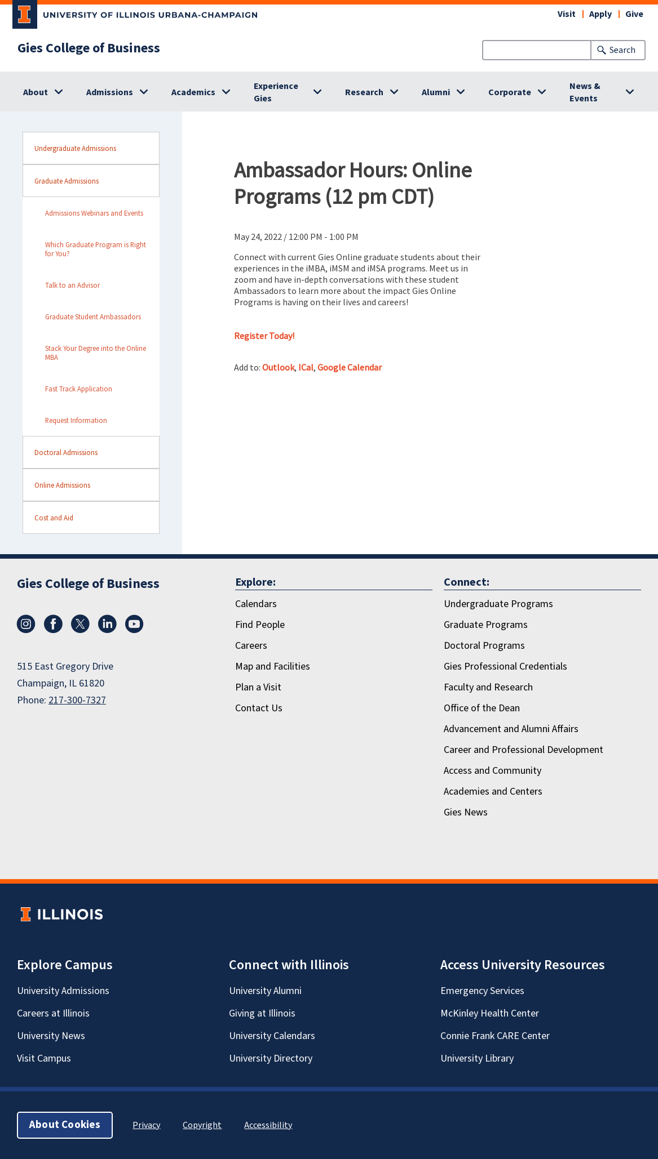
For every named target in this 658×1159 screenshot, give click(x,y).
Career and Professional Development (523, 750)
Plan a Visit (258, 687)
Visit (567, 14)
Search (622, 50)
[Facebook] (53, 630)
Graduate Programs (486, 625)
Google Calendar (349, 367)
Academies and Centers (493, 791)
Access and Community (492, 771)
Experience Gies (276, 92)
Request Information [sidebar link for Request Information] (76, 420)
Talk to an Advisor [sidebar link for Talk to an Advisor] (72, 284)
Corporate (509, 92)
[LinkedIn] (107, 630)
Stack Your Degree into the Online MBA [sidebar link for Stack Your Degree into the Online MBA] (95, 353)
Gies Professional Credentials (505, 666)
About (35, 92)
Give (634, 14)
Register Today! (264, 335)
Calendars (256, 604)
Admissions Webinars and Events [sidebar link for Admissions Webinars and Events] (94, 212)
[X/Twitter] (80, 630)
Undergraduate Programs (498, 604)
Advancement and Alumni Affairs (511, 729)
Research (364, 92)
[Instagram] (26, 630)
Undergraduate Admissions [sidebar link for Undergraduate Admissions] (75, 148)
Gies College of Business (88, 48)
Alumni (436, 92)
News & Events (584, 92)
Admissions (109, 92)
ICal (305, 367)
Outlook (278, 367)
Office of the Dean (482, 708)
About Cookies (64, 1125)
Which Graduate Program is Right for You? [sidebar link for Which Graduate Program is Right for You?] (95, 249)
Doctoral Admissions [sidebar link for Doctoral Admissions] (66, 452)
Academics (193, 92)
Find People (260, 625)
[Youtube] (134, 630)
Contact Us (258, 708)
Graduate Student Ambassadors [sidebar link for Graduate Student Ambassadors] (93, 316)
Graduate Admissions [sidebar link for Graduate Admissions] (66, 180)
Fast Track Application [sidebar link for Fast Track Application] (78, 388)
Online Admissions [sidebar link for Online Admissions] (62, 484)
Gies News (466, 812)
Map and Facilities (272, 666)
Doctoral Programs (484, 646)
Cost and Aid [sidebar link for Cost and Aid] (53, 517)
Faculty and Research (488, 687)
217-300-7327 (77, 700)
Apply (600, 14)
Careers (251, 646)
